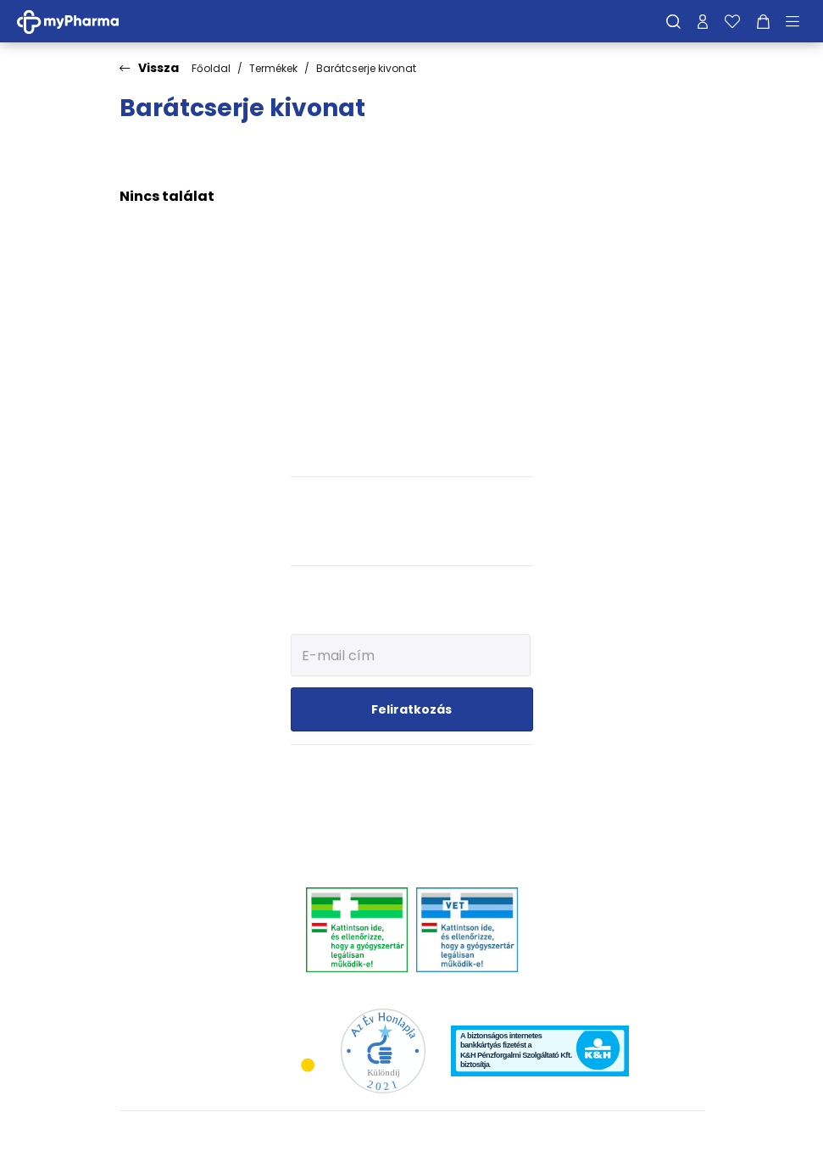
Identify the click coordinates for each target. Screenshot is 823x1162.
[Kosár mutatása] (763, 21)
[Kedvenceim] (732, 21)
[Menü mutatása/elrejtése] (798, 21)
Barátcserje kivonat (366, 68)
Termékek (273, 68)
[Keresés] (673, 21)
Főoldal (211, 68)
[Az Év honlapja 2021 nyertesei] (383, 1049)
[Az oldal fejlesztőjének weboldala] (648, 1135)
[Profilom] (702, 21)
